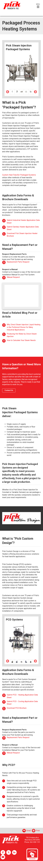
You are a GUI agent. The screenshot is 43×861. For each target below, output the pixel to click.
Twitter (8, 852)
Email (26, 830)
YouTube (3, 857)
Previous (7, 92)
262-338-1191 (35, 842)
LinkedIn (14, 852)
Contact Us (9, 390)
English (5, 14)
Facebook (3, 852)
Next (35, 92)
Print (36, 830)
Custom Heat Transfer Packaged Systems (19, 175)
